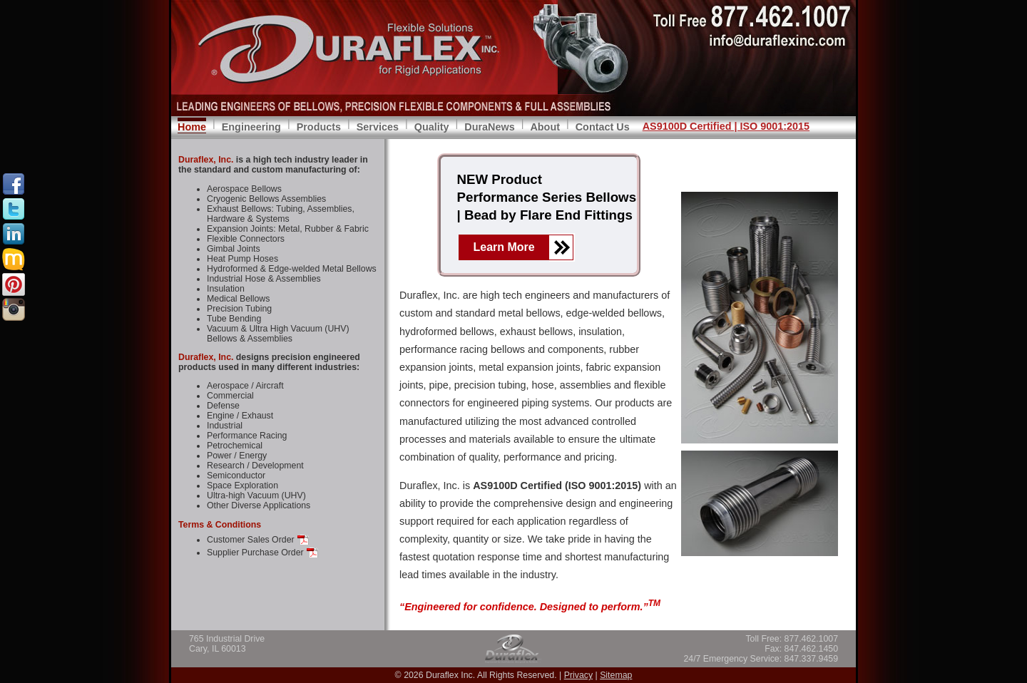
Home (192, 127)
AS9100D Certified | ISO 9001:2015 (726, 126)
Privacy (578, 675)
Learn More (504, 247)
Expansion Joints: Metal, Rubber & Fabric (288, 229)
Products (319, 127)
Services (378, 127)
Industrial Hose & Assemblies (264, 279)
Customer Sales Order (251, 540)
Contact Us (603, 127)
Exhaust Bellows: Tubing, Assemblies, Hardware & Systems (280, 214)
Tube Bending (234, 319)
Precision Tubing (239, 309)
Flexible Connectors (246, 239)
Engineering (251, 127)
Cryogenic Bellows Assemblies (266, 199)
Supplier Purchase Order (255, 553)
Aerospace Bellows (244, 189)
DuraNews (489, 127)
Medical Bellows (238, 299)
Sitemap (616, 675)
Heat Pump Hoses (242, 259)
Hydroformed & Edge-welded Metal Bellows (292, 269)
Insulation (226, 289)
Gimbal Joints (233, 249)
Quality (431, 127)
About (545, 127)
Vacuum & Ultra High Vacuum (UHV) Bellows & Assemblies (278, 334)
